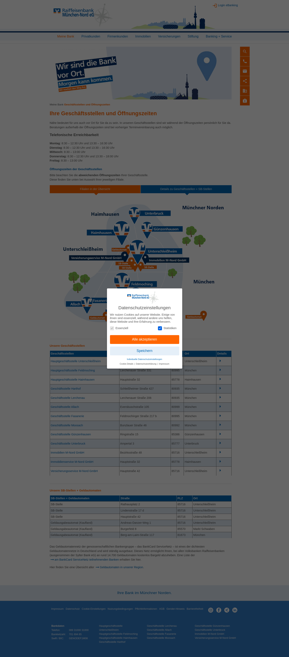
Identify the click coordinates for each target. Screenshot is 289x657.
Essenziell (119, 326)
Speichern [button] (145, 349)
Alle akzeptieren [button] (144, 338)
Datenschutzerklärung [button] (146, 362)
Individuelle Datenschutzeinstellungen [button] (144, 357)
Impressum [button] (164, 362)
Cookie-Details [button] (127, 362)
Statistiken (167, 326)
